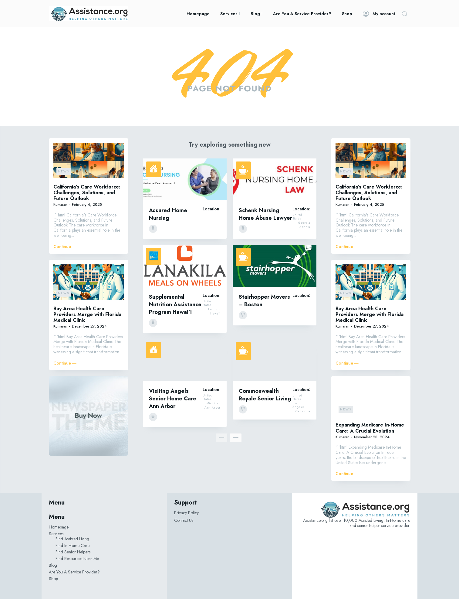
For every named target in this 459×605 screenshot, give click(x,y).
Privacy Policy (186, 518)
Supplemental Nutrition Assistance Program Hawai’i (175, 309)
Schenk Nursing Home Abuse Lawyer (265, 219)
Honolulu (214, 315)
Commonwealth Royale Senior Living (265, 400)
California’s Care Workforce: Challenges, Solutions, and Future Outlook (86, 198)
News (63, 177)
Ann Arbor (212, 413)
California (302, 417)
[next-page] (236, 443)
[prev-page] (221, 443)
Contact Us (183, 526)
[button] (404, 14)
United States (297, 222)
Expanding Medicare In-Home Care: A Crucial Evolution (370, 433)
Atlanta (304, 232)
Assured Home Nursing (168, 219)
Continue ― (64, 252)
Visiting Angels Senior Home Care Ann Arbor (172, 404)
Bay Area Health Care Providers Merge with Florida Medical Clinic (87, 320)
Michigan (214, 409)
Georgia (304, 228)
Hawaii (215, 319)
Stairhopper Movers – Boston (264, 306)
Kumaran (60, 210)
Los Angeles (298, 410)
